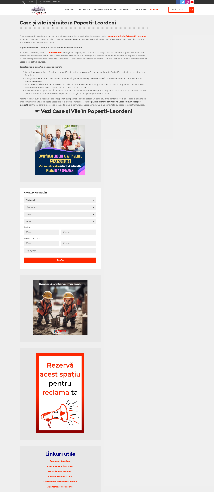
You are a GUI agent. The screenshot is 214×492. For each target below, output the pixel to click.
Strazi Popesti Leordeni (76, 439)
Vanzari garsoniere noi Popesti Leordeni (84, 436)
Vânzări (69, 10)
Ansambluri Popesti (104, 10)
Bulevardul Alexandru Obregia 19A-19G (40, 431)
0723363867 (29, 2)
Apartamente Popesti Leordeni (80, 432)
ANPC (67, 466)
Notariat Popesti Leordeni (77, 446)
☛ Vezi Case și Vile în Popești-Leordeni (77, 115)
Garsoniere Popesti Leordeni (78, 408)
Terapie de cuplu (73, 453)
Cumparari (84, 10)
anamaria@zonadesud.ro (55, 2)
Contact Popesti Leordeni (77, 450)
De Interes (125, 10)
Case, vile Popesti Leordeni (78, 422)
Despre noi (141, 10)
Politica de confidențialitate (78, 457)
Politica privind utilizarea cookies (80, 460)
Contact (155, 10)
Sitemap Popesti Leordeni (77, 443)
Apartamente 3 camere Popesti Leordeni (84, 418)
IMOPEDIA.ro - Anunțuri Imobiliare (98, 487)
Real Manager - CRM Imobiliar (143, 487)
